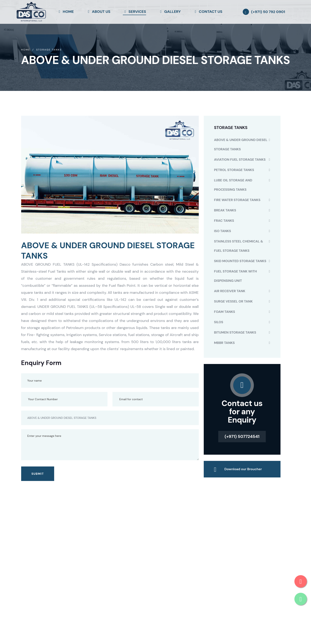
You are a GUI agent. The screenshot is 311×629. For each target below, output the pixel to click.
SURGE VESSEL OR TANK (233, 301)
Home (25, 49)
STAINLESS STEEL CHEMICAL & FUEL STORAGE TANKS (238, 246)
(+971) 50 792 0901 (268, 12)
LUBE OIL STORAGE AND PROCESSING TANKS (233, 185)
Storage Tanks (49, 49)
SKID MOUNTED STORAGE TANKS (240, 261)
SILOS (218, 322)
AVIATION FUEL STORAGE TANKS (240, 159)
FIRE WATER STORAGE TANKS (237, 200)
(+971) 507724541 (241, 436)
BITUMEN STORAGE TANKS (235, 332)
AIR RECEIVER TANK (229, 291)
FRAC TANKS (224, 220)
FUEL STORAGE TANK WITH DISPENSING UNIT (235, 276)
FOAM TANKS (224, 312)
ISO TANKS (222, 231)
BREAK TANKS (225, 210)
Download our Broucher (243, 469)
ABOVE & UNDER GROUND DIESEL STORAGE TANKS (240, 144)
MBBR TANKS (224, 343)
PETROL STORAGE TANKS (234, 170)
